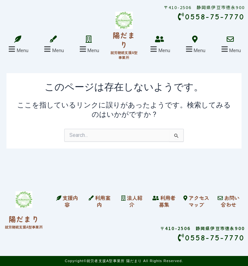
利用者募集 (164, 201)
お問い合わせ (229, 201)
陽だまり (124, 40)
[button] (17, 49)
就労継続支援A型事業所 (124, 55)
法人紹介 (131, 201)
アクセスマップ (196, 201)
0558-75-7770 (211, 237)
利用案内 (99, 201)
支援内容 (67, 201)
